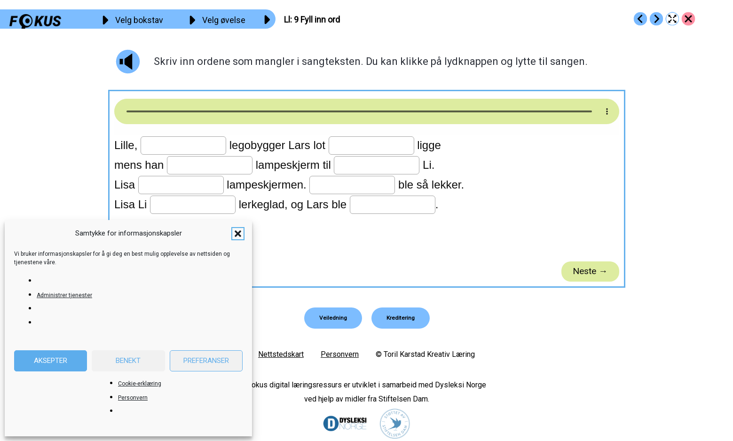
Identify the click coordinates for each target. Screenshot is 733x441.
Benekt (128, 360)
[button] (238, 233)
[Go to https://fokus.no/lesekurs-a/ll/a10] (656, 19)
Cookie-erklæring (139, 383)
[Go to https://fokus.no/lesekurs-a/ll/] (688, 19)
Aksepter (50, 360)
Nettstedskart (281, 353)
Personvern (133, 397)
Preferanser (206, 360)
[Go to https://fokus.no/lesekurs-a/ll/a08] (640, 19)
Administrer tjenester (64, 295)
